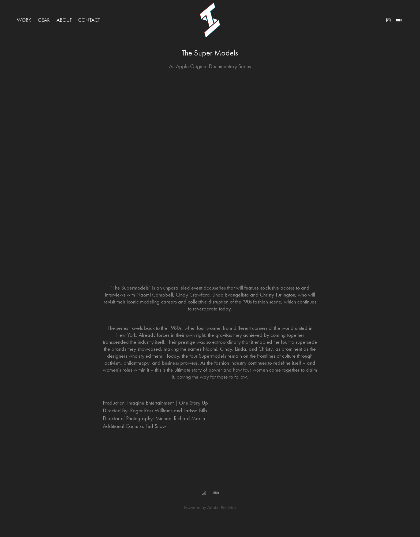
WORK (24, 20)
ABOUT (64, 20)
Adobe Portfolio (221, 507)
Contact (89, 20)
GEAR (44, 20)
